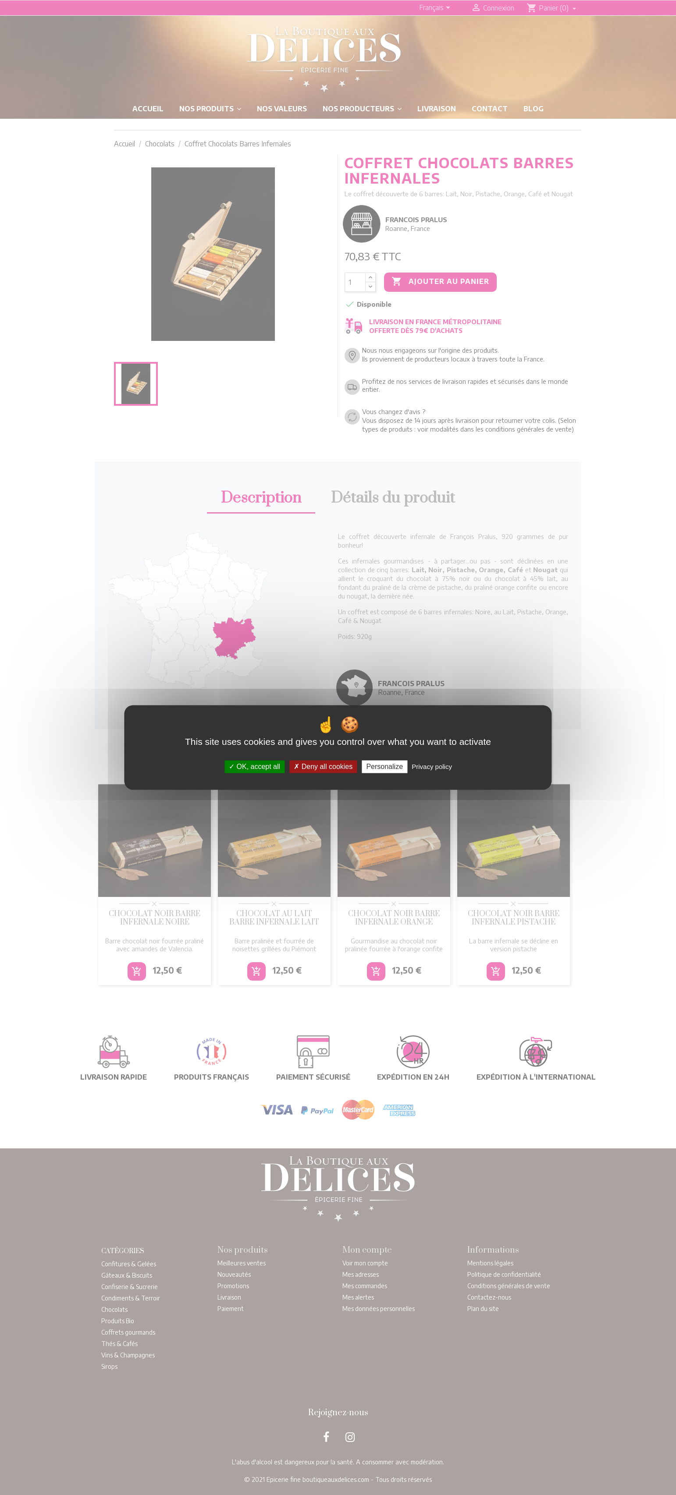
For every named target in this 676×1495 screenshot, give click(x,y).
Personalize (384, 766)
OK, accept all (254, 766)
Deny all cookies (323, 766)
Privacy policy (432, 766)
